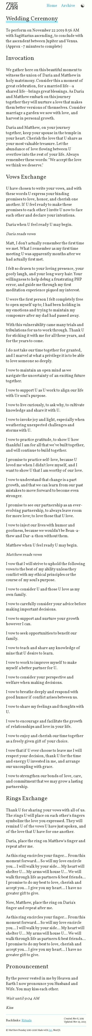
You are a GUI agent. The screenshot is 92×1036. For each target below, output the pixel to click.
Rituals (27, 1020)
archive (68, 6)
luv (50, 1030)
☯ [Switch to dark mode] (82, 5)
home (52, 6)
